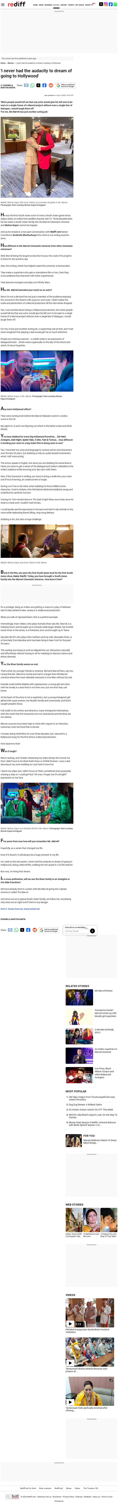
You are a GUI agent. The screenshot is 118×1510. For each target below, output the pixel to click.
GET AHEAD (79, 5)
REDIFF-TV (89, 5)
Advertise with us (44, 1497)
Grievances (59, 1501)
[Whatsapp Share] (32, 85)
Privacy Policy (68, 1497)
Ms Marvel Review (104, 990)
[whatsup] (115, 4)
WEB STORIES (74, 1204)
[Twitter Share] (38, 85)
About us (96, 1497)
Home (3, 63)
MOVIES (56, 5)
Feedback (87, 1497)
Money (68, 1488)
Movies (11, 63)
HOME (35, 5)
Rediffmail (58, 1488)
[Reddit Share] (50, 85)
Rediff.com (31, 1497)
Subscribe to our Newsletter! (75, 927)
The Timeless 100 (90, 1488)
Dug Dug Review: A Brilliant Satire (85, 1104)
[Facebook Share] (44, 85)
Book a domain (45, 1488)
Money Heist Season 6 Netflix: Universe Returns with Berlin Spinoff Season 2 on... (92, 1123)
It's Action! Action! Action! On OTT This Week (91, 1109)
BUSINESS (48, 5)
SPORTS (71, 5)
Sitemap (78, 1497)
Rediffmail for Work (28, 1488)
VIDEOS (70, 1295)
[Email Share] (26, 85)
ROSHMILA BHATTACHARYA (8, 86)
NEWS (41, 5)
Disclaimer (57, 1497)
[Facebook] (110, 4)
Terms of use (107, 1497)
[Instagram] (105, 4)
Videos (77, 1488)
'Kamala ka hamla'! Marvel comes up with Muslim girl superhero (106, 1013)
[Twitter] (101, 4)
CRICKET (63, 5)
